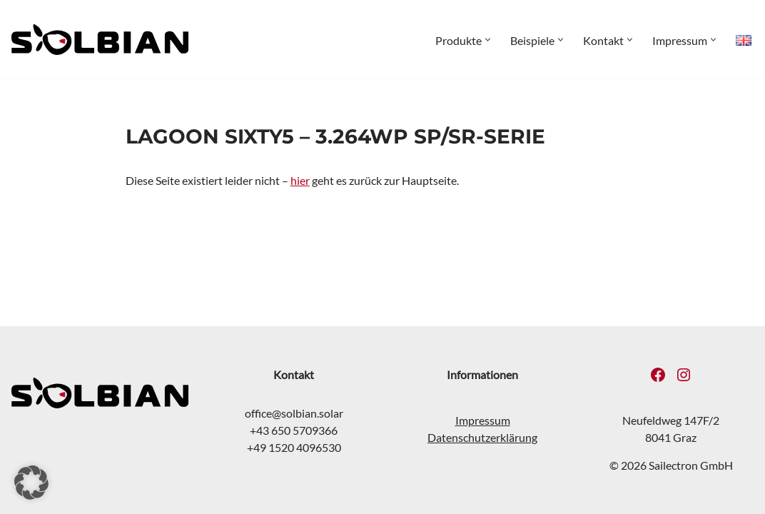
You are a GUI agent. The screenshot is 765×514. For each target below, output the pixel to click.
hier (300, 180)
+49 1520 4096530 (294, 447)
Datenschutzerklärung (482, 437)
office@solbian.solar (294, 413)
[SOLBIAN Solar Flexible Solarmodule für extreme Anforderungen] (100, 39)
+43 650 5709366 (294, 430)
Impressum (482, 420)
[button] (487, 39)
